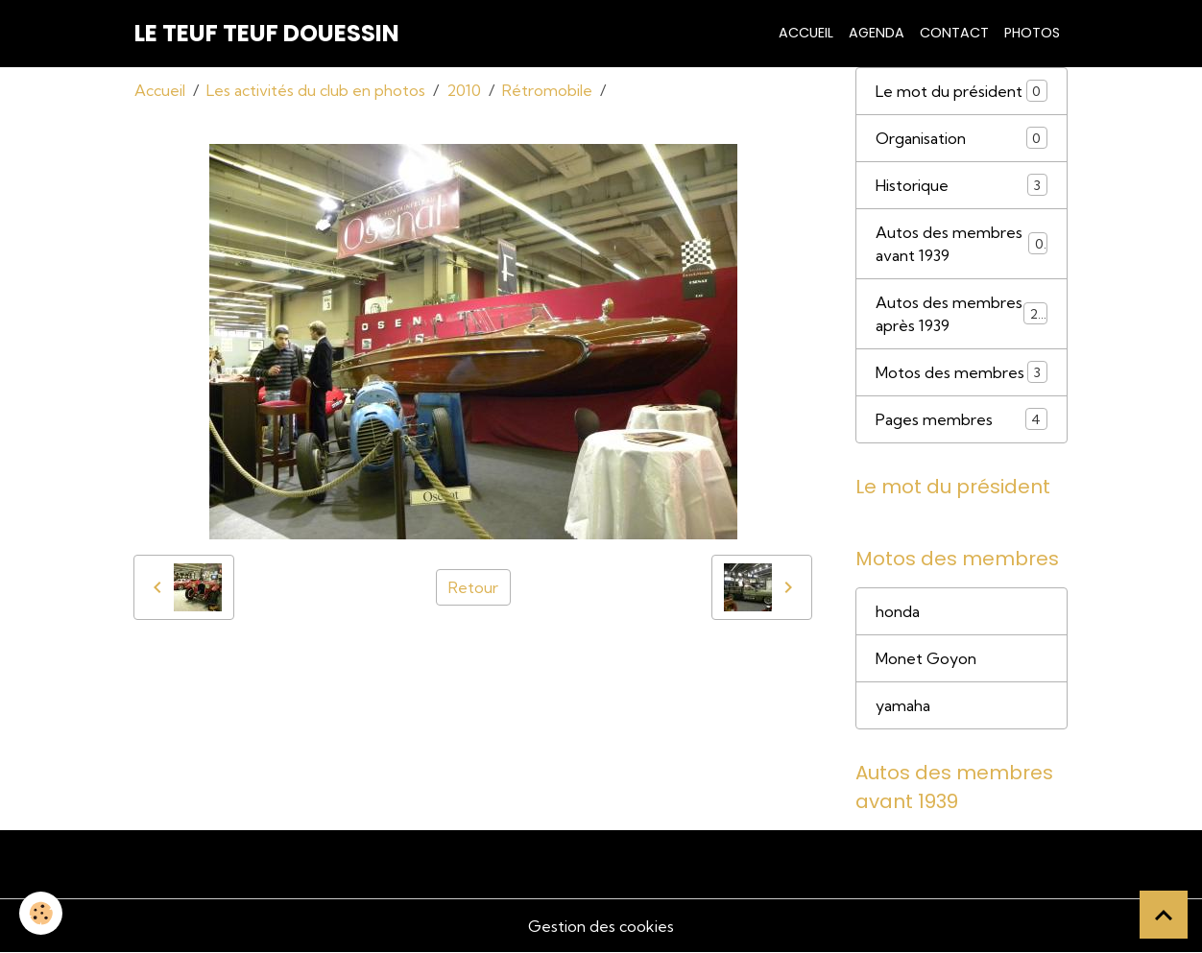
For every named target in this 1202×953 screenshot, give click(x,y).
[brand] (266, 33)
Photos (1032, 32)
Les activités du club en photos (315, 90)
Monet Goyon (926, 658)
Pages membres (961, 419)
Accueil (806, 32)
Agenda (876, 32)
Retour (473, 587)
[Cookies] (40, 913)
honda (898, 611)
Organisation (961, 138)
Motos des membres (961, 372)
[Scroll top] (1164, 915)
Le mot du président (961, 91)
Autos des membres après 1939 (961, 314)
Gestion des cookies (601, 926)
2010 (463, 90)
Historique (961, 185)
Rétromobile (547, 90)
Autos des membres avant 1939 (961, 244)
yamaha (903, 705)
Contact (954, 32)
